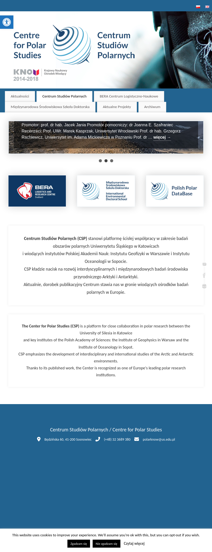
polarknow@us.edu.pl (159, 439)
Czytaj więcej (134, 543)
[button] (6, 22)
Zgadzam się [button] (78, 544)
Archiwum (152, 106)
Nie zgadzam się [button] (106, 544)
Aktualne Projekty (117, 106)
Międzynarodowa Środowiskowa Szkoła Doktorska (50, 106)
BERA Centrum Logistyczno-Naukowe (129, 96)
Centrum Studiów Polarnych (64, 96)
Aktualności (20, 96)
